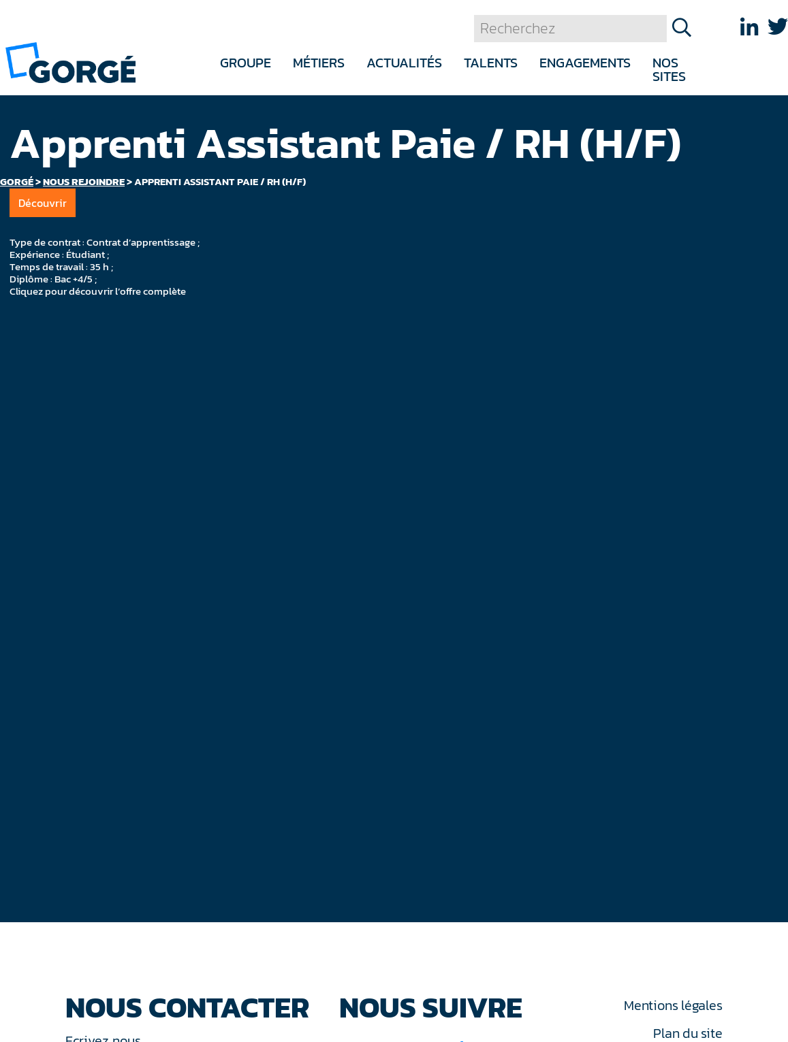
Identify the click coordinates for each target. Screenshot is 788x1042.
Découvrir (42, 203)
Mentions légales (673, 1005)
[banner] (70, 61)
